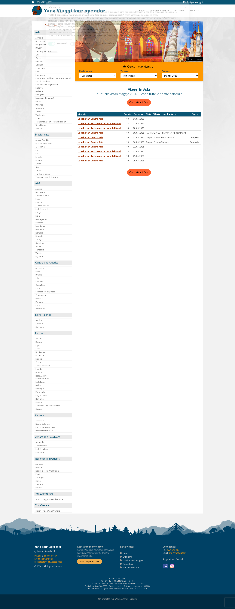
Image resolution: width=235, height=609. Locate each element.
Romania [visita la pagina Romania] (40, 399)
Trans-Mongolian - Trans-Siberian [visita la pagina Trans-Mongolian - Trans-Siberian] (51, 121)
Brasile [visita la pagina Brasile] (39, 274)
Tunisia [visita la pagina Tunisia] (39, 253)
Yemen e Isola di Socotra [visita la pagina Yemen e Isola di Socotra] (47, 177)
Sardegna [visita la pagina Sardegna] (40, 477)
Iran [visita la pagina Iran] (37, 150)
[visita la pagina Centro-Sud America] (53, 263)
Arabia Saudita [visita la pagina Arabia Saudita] (42, 140)
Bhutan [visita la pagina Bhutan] (39, 47)
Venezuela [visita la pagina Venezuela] (40, 308)
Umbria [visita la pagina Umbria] (39, 487)
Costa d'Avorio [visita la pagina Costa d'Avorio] (42, 195)
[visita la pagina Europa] (53, 333)
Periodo (166, 71)
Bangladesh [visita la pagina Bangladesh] (41, 44)
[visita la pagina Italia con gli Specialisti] (53, 459)
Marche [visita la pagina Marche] (39, 467)
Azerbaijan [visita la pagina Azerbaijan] (40, 41)
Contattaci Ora (139, 102)
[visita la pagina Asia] (53, 32)
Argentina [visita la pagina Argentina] (40, 268)
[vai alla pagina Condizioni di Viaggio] (133, 560)
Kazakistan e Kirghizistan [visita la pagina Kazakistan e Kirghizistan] (47, 84)
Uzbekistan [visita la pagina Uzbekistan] (41, 125)
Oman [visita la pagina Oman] (38, 163)
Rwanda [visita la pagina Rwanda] (39, 236)
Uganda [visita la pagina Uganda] (39, 256)
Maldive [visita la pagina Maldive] (39, 87)
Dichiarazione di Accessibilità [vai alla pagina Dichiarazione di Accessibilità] (48, 561)
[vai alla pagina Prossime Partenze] (159, 11)
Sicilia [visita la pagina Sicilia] (38, 480)
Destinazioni (85, 71)
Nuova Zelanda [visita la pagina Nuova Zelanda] (43, 424)
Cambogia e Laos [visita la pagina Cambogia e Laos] (43, 51)
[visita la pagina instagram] (172, 565)
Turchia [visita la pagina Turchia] (39, 170)
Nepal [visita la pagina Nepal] (38, 101)
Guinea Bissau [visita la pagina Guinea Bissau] (42, 205)
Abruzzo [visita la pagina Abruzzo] (39, 464)
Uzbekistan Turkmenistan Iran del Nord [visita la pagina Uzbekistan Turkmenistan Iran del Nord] (99, 123)
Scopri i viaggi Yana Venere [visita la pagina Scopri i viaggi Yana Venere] (48, 510)
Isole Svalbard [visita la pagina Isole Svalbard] (42, 449)
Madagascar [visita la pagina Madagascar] (41, 219)
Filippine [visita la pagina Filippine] (39, 61)
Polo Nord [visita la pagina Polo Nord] (40, 452)
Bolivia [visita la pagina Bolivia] (39, 271)
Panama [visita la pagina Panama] (39, 302)
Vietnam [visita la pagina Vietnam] (39, 128)
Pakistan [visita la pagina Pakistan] (39, 104)
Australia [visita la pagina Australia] (40, 420)
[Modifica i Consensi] (43, 558)
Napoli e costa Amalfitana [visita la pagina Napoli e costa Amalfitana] (47, 470)
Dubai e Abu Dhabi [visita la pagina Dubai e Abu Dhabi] (44, 143)
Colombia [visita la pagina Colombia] (40, 281)
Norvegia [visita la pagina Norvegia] (40, 388)
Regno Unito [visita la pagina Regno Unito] (41, 395)
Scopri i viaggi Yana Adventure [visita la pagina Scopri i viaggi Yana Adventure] (49, 499)
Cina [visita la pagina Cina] (38, 54)
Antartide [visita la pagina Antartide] (40, 442)
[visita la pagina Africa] (53, 183)
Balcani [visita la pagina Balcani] (39, 342)
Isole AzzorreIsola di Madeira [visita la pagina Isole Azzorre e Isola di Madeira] (43, 377)
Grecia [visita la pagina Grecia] (39, 362)
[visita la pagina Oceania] (53, 415)
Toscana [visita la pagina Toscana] (39, 484)
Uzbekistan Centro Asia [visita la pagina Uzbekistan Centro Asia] (90, 118)
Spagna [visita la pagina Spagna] (39, 409)
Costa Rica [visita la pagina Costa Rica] (40, 285)
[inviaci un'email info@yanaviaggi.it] (193, 2)
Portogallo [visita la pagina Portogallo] (40, 392)
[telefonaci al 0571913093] (42, 2)
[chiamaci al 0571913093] (173, 549)
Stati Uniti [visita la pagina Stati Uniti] (40, 327)
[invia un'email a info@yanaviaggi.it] (177, 552)
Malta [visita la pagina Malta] (38, 385)
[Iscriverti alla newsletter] (89, 561)
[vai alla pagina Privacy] (37, 555)
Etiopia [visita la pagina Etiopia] (39, 202)
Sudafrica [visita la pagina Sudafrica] (40, 243)
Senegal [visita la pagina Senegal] (39, 239)
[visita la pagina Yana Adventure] (53, 494)
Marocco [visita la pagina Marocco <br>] (39, 222)
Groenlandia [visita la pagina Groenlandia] (41, 445)
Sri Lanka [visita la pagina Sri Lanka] (40, 108)
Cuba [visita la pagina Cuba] (38, 288)
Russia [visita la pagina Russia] (39, 402)
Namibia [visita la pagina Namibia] (39, 232)
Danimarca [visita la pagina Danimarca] (40, 352)
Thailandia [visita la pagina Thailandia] (40, 115)
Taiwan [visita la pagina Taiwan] (39, 111)
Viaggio (124, 71)
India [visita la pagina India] (38, 71)
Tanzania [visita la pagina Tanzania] (40, 249)
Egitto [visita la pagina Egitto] (38, 199)
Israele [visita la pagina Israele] (39, 157)
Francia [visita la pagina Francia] (39, 358)
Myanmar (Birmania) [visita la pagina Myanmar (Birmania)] (45, 98)
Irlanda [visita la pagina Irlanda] (39, 369)
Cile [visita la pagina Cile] (37, 278)
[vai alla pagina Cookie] (50, 555)
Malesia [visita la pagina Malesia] (39, 91)
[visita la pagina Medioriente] (53, 135)
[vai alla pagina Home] (69, 10)
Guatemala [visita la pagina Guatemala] (41, 295)
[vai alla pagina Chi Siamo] (179, 11)
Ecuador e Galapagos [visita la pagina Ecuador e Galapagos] (45, 291)
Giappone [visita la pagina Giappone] (40, 68)
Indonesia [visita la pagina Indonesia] (40, 75)
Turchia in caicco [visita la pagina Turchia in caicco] (43, 174)
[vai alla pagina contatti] (128, 564)
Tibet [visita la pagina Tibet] (38, 118)
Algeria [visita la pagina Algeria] (39, 189)
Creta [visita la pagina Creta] (38, 348)
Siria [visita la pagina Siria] (38, 167)
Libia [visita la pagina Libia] (38, 215)
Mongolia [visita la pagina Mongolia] (40, 94)
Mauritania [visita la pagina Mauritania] (40, 226)
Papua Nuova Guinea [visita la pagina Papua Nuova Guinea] (45, 427)
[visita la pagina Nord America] (53, 315)
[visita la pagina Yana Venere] (53, 505)
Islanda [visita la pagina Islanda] (39, 372)
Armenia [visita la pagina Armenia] (39, 37)
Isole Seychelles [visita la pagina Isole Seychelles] (43, 209)
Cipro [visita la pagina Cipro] (38, 345)
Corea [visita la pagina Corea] (38, 58)
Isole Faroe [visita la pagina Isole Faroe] (41, 382)
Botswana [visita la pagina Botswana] (40, 192)
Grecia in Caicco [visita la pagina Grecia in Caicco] (43, 365)
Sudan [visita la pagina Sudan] (39, 246)
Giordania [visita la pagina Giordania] (40, 146)
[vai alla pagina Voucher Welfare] (131, 567)
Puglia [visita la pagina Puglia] (38, 474)
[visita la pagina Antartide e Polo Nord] (53, 437)
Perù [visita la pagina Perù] (38, 305)
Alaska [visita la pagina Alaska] (39, 320)
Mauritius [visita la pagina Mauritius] (40, 229)
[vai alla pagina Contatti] (194, 11)
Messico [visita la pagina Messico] (39, 298)
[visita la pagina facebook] (165, 565)
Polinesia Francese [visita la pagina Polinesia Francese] (44, 430)
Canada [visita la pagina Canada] (39, 323)
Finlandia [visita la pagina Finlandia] (40, 355)
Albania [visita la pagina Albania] (39, 338)
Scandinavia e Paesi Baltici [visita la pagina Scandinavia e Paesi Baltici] (48, 405)
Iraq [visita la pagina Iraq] (37, 153)
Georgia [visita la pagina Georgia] (39, 64)
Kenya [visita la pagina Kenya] (38, 212)
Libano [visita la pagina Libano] (39, 160)
